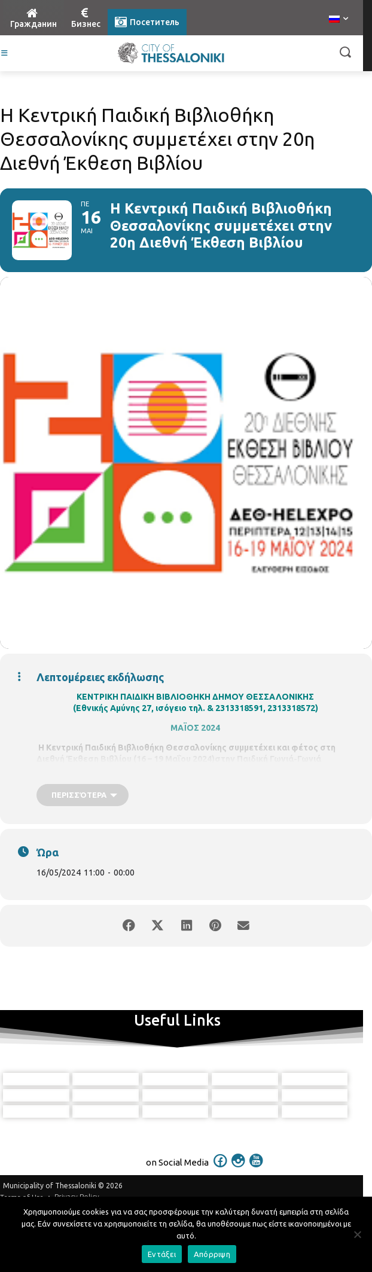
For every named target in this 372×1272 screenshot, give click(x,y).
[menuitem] (338, 19)
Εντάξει (162, 1254)
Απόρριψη (212, 1254)
